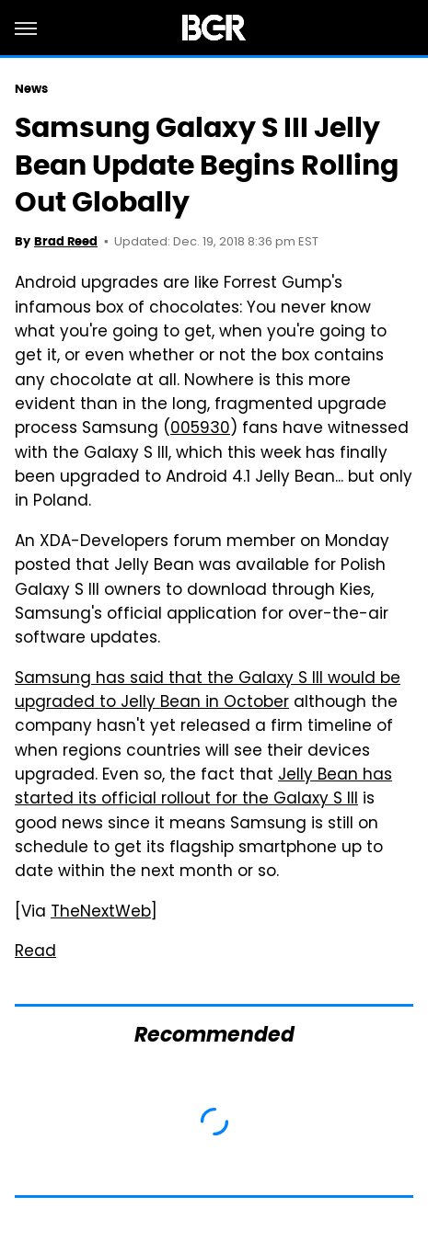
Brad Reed (66, 241)
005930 (200, 429)
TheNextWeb (101, 913)
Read (35, 952)
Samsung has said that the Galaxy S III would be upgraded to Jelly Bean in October (207, 691)
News (31, 89)
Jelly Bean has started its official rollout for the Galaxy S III (203, 788)
